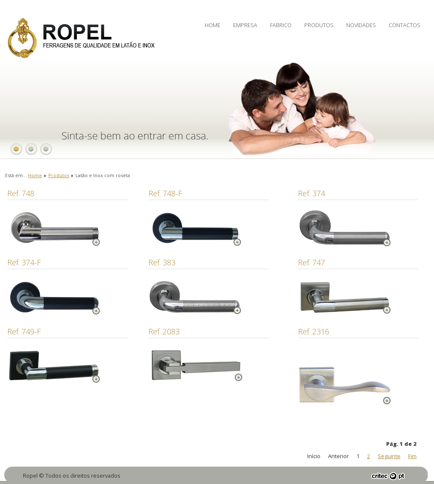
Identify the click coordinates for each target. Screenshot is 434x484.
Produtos (319, 25)
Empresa (245, 25)
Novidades (361, 25)
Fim (412, 456)
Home (212, 25)
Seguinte (389, 456)
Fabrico (281, 25)
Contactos (404, 25)
